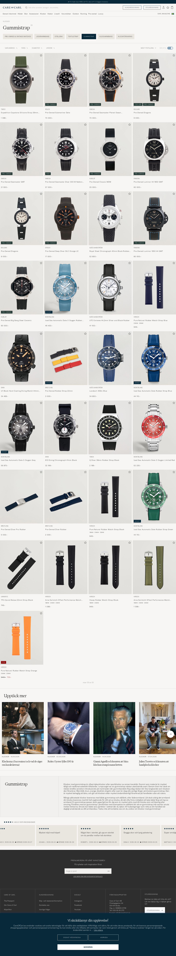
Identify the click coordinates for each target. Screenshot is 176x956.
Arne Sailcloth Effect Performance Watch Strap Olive (152, 600)
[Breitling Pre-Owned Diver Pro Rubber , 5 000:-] (21, 503)
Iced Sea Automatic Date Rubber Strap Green (153, 529)
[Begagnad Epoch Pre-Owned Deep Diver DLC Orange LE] (66, 218)
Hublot (92, 178)
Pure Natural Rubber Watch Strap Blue (150, 320)
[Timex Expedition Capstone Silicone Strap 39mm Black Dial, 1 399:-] (21, 86)
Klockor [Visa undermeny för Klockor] (43, 14)
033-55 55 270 (118, 910)
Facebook (78, 905)
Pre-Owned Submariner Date (57, 113)
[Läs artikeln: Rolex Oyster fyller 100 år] (68, 734)
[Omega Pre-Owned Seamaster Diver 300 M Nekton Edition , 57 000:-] (66, 155)
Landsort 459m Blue (98, 391)
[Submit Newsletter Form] (108, 871)
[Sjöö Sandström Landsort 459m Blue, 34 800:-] (110, 364)
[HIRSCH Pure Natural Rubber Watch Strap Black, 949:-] (110, 503)
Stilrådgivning (152, 7)
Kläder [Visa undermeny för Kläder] (20, 14)
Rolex (47, 109)
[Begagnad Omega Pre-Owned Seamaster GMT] (21, 149)
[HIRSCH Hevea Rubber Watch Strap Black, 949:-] (110, 574)
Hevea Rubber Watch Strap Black (103, 600)
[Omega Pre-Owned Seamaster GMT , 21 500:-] (21, 155)
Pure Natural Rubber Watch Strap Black (106, 529)
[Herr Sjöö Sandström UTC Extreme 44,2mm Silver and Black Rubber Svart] (110, 287)
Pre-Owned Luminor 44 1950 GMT (148, 182)
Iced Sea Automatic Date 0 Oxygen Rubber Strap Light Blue (63, 320)
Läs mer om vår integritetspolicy (88, 876)
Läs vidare (98, 930)
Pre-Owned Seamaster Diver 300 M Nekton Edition (63, 182)
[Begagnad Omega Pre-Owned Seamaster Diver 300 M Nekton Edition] (66, 149)
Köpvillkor (8, 909)
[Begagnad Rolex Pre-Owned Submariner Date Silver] (66, 80)
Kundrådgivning (132, 7)
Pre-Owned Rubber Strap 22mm (59, 391)
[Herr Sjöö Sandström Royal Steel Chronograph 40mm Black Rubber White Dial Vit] (110, 218)
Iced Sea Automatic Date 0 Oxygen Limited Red (154, 460)
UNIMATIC (4, 596)
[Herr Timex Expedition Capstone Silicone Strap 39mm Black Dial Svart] (21, 80)
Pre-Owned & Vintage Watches (18, 36)
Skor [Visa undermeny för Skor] (26, 14)
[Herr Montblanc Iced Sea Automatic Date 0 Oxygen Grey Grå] (21, 427)
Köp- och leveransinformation (50, 901)
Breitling (49, 387)
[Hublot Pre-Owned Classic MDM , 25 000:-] (110, 155)
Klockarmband (106, 36)
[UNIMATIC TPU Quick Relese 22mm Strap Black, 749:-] (21, 574)
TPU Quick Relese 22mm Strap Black (17, 600)
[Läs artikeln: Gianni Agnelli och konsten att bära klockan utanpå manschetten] (114, 734)
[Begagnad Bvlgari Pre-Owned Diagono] (21, 218)
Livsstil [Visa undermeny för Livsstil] (57, 14)
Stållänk (59, 36)
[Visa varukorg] (172, 7)
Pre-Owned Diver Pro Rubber (13, 529)
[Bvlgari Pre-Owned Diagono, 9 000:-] (154, 86)
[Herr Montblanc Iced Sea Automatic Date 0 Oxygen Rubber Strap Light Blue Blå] (66, 287)
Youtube (77, 909)
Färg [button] (24, 48)
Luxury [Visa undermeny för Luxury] (100, 14)
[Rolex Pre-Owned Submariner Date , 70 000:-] (66, 86)
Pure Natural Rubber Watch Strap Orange (19, 671)
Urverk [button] (50, 48)
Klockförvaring (125, 36)
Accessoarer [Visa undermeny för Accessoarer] (34, 14)
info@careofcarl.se (123, 913)
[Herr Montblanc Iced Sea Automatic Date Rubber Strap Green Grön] (154, 496)
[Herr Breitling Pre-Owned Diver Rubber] (66, 496)
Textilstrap (73, 36)
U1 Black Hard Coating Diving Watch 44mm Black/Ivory (20, 391)
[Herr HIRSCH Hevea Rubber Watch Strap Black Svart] (110, 567)
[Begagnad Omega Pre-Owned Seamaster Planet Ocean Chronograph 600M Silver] (110, 80)
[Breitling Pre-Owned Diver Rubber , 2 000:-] (66, 503)
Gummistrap (89, 36)
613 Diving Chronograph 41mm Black (61, 460)
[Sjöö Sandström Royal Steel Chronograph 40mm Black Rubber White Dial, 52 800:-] (110, 224)
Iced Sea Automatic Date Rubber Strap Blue (153, 391)
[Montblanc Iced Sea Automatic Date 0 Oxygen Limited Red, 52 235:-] (154, 434)
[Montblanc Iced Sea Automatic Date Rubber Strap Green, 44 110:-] (154, 503)
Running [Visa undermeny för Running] (83, 14)
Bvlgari (137, 109)
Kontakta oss (44, 905)
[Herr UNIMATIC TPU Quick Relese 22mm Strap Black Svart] (21, 567)
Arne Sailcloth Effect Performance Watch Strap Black (63, 600)
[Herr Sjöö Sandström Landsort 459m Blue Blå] (110, 358)
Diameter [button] (37, 48)
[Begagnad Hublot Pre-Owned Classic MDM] (110, 149)
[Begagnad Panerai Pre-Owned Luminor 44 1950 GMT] (154, 149)
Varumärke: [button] (11, 48)
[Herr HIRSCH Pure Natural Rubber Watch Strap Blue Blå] (154, 287)
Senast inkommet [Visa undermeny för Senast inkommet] (9, 14)
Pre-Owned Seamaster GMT (13, 182)
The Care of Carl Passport (88, 2)
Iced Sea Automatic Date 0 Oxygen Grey (18, 460)
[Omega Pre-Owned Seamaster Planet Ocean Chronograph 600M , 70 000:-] (110, 86)
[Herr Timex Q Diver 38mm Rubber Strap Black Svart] (110, 427)
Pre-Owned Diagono (142, 113)
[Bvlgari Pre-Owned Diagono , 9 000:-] (21, 224)
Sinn (3, 387)
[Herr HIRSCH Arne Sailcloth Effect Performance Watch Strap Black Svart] (66, 567)
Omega (92, 109)
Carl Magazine (164, 14)
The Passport (9, 901)
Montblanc (49, 317)
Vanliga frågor (44, 909)
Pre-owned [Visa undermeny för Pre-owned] (92, 14)
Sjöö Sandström (96, 247)
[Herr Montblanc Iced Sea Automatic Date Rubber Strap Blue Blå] (154, 358)
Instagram (78, 901)
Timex (3, 109)
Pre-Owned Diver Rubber (55, 529)
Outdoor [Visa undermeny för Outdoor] (76, 14)
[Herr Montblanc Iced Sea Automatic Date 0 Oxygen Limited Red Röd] (154, 427)
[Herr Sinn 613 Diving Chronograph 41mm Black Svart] (66, 427)
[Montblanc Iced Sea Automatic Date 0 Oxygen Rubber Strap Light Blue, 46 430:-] (66, 294)
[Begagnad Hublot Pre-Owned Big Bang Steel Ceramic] (21, 287)
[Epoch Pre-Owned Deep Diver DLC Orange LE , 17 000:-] (66, 224)
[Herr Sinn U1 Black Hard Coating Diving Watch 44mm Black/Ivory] (21, 358)
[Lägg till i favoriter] (40, 56)
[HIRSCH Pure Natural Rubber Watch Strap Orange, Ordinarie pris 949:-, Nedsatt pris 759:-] (21, 645)
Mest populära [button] (148, 48)
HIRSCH (136, 317)
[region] (88, 835)
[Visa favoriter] (167, 7)
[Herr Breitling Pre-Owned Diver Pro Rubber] (21, 496)
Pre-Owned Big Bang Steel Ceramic (16, 320)
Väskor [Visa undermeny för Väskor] (50, 14)
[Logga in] (163, 7)
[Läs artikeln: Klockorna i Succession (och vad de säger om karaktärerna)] (23, 734)
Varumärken (66, 14)
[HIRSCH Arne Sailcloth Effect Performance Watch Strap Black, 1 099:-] (66, 574)
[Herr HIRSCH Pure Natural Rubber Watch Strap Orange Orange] (21, 638)
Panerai (137, 178)
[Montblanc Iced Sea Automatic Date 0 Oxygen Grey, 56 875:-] (21, 434)
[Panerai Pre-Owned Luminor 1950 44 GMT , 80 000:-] (154, 224)
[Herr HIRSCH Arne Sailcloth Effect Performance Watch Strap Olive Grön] (154, 567)
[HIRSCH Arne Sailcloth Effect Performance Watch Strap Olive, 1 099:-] (154, 574)
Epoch (47, 247)
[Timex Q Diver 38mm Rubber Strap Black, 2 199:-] (110, 434)
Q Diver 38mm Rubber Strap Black (104, 460)
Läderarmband (42, 36)
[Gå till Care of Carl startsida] (12, 8)
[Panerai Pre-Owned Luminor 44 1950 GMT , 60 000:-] (154, 155)
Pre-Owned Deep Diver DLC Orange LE (62, 251)
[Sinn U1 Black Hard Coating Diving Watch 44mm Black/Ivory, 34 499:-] (21, 364)
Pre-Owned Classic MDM (100, 182)
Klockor (6, 21)
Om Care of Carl (10, 905)
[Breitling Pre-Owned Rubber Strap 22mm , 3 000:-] (66, 364)
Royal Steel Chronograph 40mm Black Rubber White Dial (109, 251)
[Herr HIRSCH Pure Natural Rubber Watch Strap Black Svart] (110, 496)
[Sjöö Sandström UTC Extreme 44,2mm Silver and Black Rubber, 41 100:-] (110, 294)
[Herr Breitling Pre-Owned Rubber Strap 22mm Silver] (66, 358)
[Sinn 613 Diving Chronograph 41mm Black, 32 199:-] (66, 434)
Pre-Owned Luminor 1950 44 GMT (148, 251)
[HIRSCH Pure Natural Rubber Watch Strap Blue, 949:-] (154, 294)
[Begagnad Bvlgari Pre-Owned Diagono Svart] (154, 80)
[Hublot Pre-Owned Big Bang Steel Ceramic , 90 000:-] (21, 294)
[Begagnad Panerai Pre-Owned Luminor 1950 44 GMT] (154, 218)
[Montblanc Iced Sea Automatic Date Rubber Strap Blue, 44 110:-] (154, 364)
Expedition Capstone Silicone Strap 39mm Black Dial (19, 113)
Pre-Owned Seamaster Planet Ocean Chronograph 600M (105, 113)
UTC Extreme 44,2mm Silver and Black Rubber (109, 320)
